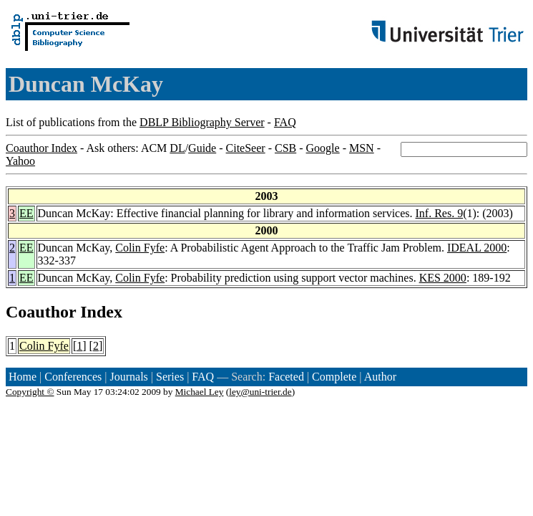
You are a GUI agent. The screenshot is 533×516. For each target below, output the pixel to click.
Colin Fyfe (140, 248)
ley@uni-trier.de (260, 391)
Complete (334, 377)
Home (22, 377)
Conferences (73, 377)
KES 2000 (442, 278)
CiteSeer (245, 148)
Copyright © (30, 391)
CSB (285, 148)
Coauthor (41, 311)
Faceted (286, 377)
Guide (202, 148)
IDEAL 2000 (477, 248)
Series (170, 377)
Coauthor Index (41, 148)
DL (177, 148)
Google (323, 148)
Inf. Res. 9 (440, 213)
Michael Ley (199, 391)
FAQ (285, 122)
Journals (128, 377)
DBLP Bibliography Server (202, 122)
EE (26, 213)
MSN (361, 148)
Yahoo (20, 161)
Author (380, 377)
